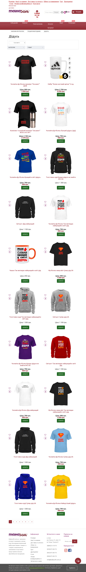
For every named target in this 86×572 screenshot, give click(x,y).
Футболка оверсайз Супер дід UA (60, 270)
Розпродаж (71, 23)
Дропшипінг (68, 1)
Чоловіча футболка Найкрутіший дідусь (61, 503)
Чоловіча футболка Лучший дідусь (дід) (61, 130)
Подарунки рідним (34, 31)
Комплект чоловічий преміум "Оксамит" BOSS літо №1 (25, 131)
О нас (11, 3)
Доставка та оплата (35, 1)
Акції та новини (21, 1)
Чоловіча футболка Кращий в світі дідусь (25, 177)
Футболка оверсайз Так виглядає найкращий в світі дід (60, 411)
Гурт (61, 1)
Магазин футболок (17, 31)
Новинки (24, 23)
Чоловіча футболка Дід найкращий (25, 410)
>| (31, 521)
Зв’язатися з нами (36, 561)
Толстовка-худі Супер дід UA (25, 503)
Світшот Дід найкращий (25, 224)
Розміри (12, 1)
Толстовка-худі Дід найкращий (25, 457)
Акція (61, 23)
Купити (25, 94)
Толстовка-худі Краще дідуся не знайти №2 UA (61, 178)
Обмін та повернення (51, 1)
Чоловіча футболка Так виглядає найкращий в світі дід (61, 224)
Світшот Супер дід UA (61, 317)
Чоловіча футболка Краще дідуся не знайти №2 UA (25, 364)
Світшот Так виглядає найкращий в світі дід (61, 364)
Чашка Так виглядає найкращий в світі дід (25, 270)
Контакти (36, 3)
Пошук (56, 12)
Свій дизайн (14, 23)
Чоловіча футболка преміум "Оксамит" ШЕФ (25, 85)
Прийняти (72, 568)
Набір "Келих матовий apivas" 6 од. (61, 84)
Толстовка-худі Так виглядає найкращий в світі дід (25, 318)
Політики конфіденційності (37, 567)
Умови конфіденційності (23, 3)
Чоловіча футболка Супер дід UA (61, 457)
